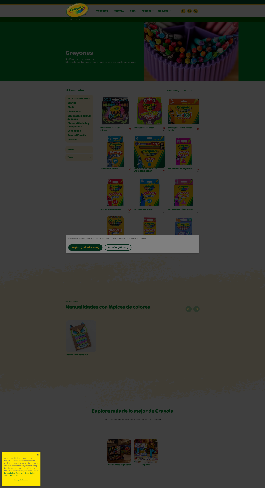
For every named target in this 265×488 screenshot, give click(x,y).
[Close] (38, 455)
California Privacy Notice (25, 473)
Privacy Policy (9, 473)
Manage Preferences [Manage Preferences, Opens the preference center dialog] (21, 480)
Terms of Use (13, 475)
